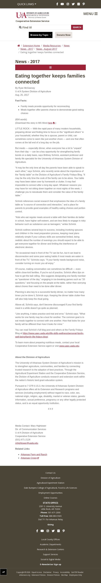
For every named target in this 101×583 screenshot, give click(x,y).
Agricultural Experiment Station (50, 482)
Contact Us (50, 473)
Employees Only (75, 575)
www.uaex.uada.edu (69, 346)
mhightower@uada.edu (26, 443)
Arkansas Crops (29, 458)
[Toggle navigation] (50, 67)
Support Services (50, 554)
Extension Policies (39, 575)
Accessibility (65, 572)
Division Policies (53, 575)
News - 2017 (26, 48)
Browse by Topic (39, 34)
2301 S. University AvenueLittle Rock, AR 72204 (50, 507)
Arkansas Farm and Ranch (34, 454)
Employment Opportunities (50, 492)
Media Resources (52, 45)
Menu (90, 13)
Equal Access (37, 572)
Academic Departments (50, 544)
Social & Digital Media (50, 559)
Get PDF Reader (77, 572)
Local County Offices (50, 539)
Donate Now (64, 34)
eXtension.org (24, 575)
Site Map (64, 575)
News (67, 45)
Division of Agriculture (50, 477)
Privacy (56, 572)
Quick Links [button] (25, 4)
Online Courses (50, 497)
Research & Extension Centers (50, 549)
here (50, 123)
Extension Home (31, 45)
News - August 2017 (46, 48)
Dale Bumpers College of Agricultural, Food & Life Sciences (50, 487)
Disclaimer (47, 572)
